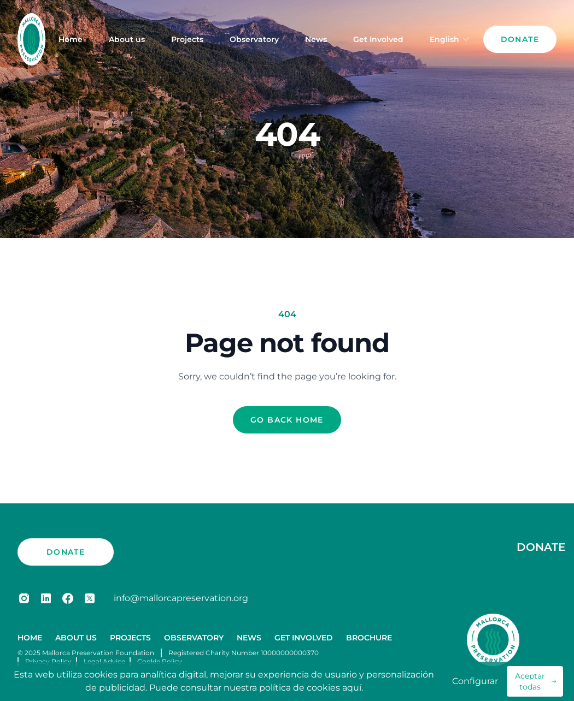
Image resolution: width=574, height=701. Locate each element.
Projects (187, 39)
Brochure (369, 638)
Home (70, 39)
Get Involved (378, 39)
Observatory (254, 39)
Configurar (475, 681)
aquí (351, 687)
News (316, 39)
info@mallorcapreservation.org (181, 598)
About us (127, 39)
